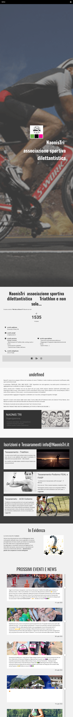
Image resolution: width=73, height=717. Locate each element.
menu (3, 2)
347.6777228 (10, 353)
